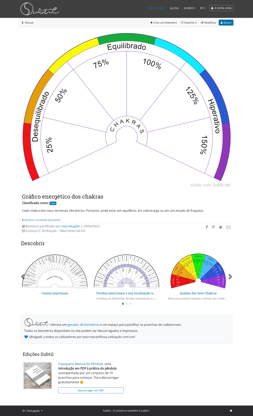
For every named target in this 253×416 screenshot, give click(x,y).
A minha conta (221, 8)
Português (32, 411)
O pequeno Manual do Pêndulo (80, 364)
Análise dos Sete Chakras (198, 293)
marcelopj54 (70, 226)
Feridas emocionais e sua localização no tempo (130, 293)
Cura (52, 203)
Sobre (188, 8)
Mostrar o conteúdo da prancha (41, 220)
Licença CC (53, 231)
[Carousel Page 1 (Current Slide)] (123, 304)
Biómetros (156, 8)
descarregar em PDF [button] (91, 390)
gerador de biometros (83, 325)
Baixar (226, 22)
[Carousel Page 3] (130, 304)
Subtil (106, 410)
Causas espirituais (55, 293)
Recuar (28, 22)
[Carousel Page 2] (126, 304)
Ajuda (174, 8)
